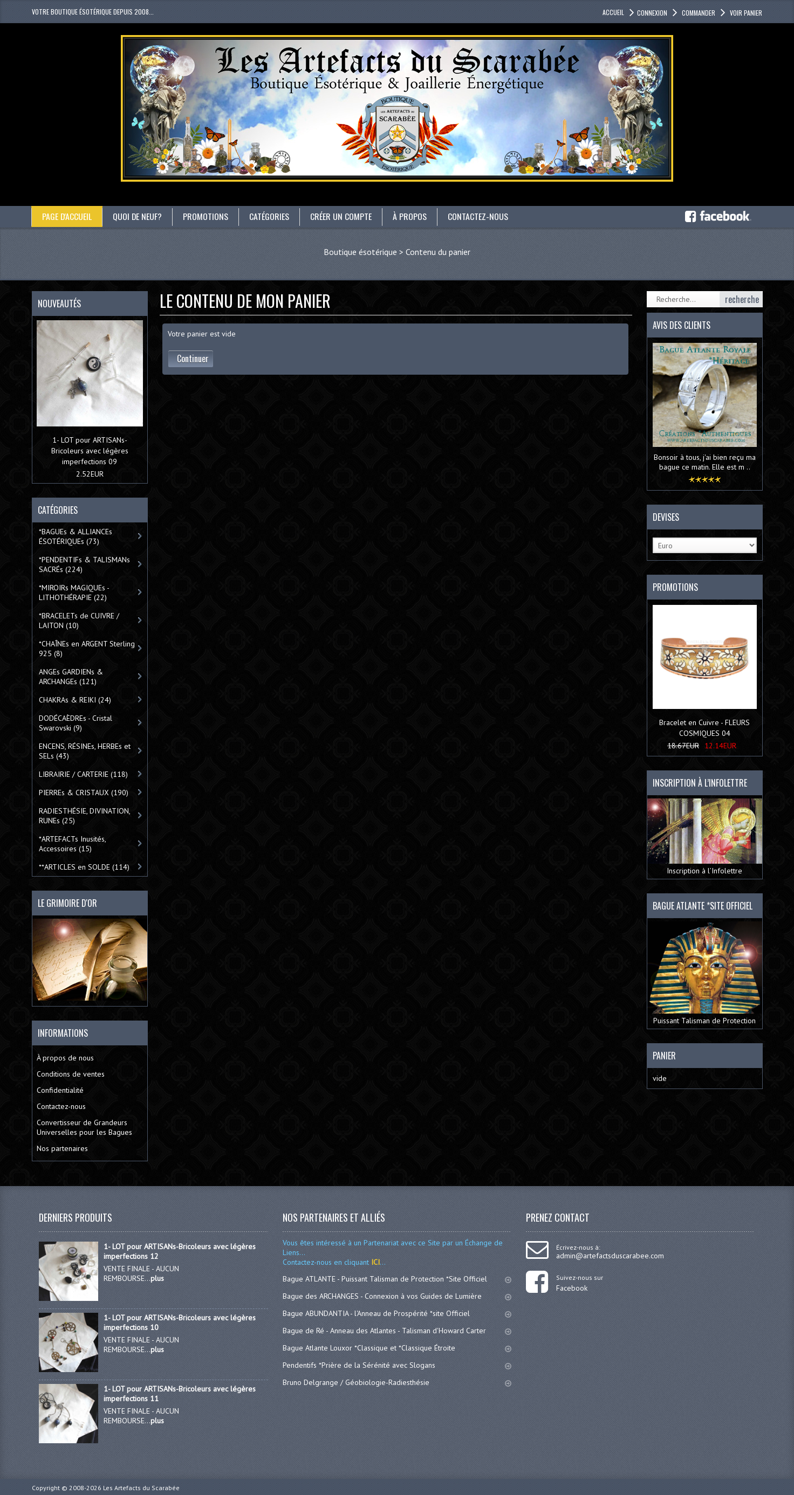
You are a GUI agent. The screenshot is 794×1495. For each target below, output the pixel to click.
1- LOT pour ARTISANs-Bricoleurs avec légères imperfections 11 (180, 1393)
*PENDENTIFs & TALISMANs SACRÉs (84, 564)
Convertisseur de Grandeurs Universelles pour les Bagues (84, 1127)
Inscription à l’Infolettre (704, 837)
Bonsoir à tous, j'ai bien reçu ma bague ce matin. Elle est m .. (705, 462)
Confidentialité (60, 1090)
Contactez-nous (479, 216)
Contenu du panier (438, 251)
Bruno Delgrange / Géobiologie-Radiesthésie (397, 1382)
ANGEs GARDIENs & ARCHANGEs (71, 676)
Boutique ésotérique (360, 251)
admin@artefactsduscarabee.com (610, 1255)
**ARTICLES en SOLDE (84, 867)
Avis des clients (681, 325)
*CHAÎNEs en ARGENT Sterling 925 (87, 648)
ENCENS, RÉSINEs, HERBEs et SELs (85, 751)
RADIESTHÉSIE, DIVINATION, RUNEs (85, 815)
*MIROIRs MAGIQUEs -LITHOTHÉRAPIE (74, 592)
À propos (411, 216)
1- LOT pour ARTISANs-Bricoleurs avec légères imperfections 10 (180, 1322)
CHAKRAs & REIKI (75, 700)
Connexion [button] (652, 12)
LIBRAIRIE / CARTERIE (83, 774)
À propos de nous (65, 1058)
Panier (664, 1055)
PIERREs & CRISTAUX (83, 792)
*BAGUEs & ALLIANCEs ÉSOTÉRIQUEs (75, 536)
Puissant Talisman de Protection (704, 973)
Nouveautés (59, 303)
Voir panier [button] (745, 12)
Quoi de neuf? (138, 216)
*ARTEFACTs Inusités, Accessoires (72, 843)
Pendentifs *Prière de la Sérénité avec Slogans (397, 1365)
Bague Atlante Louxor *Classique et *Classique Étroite (397, 1348)
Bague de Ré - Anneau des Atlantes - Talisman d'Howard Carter (397, 1330)
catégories (270, 216)
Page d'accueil (67, 216)
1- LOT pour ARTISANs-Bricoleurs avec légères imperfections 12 (180, 1251)
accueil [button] (613, 12)
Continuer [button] (193, 358)
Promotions (206, 216)
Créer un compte (342, 216)
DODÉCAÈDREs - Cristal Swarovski (75, 723)
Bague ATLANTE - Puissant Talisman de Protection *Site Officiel (397, 1279)
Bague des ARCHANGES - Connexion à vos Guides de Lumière (397, 1296)
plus (157, 1278)
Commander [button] (697, 12)
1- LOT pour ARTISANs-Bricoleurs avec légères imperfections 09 (89, 450)
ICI (374, 1262)
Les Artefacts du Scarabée (141, 1488)
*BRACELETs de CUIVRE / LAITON (79, 620)
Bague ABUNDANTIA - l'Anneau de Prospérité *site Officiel (397, 1313)
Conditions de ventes (71, 1074)
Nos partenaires (62, 1148)
